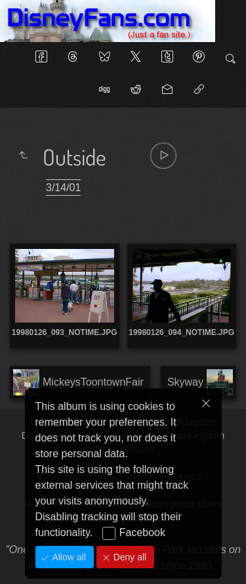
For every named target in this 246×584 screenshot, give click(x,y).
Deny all (128, 557)
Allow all (68, 557)
